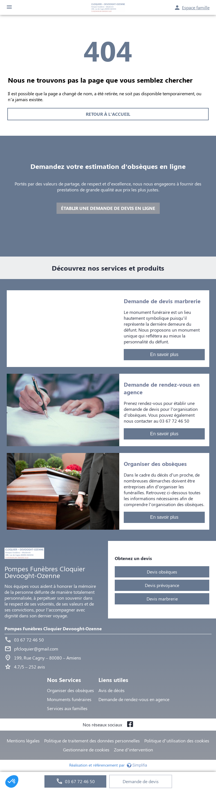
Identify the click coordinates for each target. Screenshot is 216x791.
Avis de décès (111, 690)
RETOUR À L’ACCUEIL (108, 114)
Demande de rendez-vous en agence (133, 699)
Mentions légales (23, 741)
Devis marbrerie (162, 599)
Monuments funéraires (69, 699)
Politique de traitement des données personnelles (92, 741)
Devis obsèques (162, 572)
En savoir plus (164, 354)
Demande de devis (141, 781)
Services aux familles (67, 708)
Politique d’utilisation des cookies (176, 741)
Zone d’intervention (133, 750)
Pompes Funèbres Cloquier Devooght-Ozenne (53, 628)
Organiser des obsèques (70, 690)
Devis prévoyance (162, 585)
